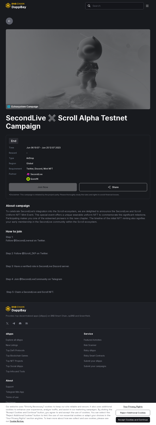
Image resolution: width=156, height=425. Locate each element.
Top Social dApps (14, 366)
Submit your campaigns (95, 366)
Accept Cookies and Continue (133, 419)
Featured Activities (93, 340)
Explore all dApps (14, 340)
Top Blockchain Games (17, 355)
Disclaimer (11, 402)
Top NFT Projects (14, 361)
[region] (78, 414)
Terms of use (12, 397)
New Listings (12, 345)
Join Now (43, 187)
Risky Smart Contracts (94, 355)
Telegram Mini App (15, 392)
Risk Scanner (90, 345)
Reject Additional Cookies (133, 412)
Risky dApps (90, 350)
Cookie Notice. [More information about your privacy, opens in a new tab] (17, 421)
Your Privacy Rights (133, 406)
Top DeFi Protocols (15, 350)
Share (113, 187)
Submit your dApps (93, 361)
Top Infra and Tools (15, 371)
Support (10, 386)
